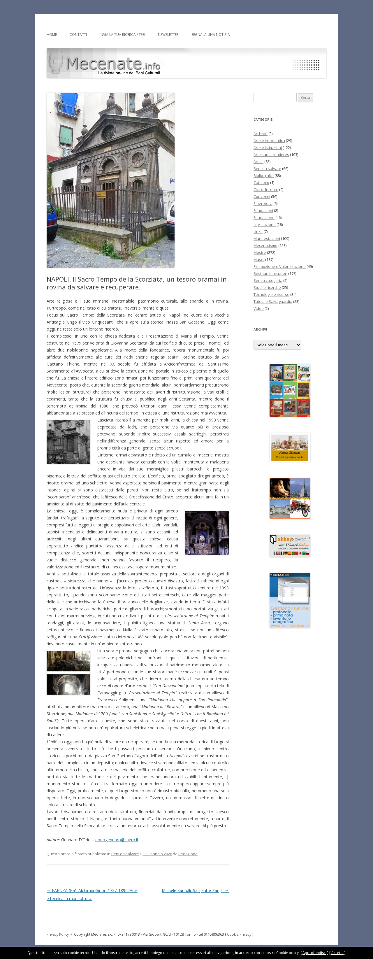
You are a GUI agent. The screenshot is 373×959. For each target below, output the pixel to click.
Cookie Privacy (239, 934)
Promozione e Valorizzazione (280, 266)
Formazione (264, 217)
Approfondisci (314, 952)
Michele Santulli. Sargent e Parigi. (195, 890)
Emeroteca (263, 203)
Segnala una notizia (210, 34)
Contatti (78, 34)
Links (258, 231)
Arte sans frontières (271, 154)
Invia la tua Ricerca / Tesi (122, 34)
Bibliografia (264, 175)
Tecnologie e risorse (271, 294)
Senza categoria (268, 280)
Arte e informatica (269, 140)
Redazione (188, 853)
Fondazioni (263, 210)
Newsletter (168, 34)
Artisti (258, 161)
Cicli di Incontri (266, 189)
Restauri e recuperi (270, 273)
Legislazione (265, 224)
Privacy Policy (58, 934)
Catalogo (261, 182)
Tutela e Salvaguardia (273, 301)
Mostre (260, 252)
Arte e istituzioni (268, 147)
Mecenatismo (265, 245)
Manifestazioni (267, 238)
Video (259, 308)
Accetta (337, 952)
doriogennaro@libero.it (116, 839)
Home (52, 34)
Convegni (262, 196)
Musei (259, 259)
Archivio (261, 133)
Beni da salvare (125, 853)
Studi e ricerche (267, 287)
